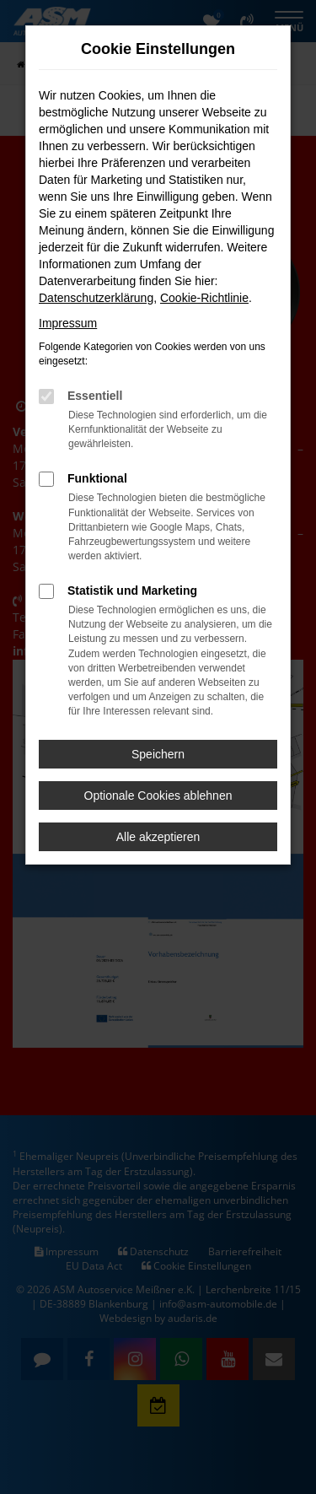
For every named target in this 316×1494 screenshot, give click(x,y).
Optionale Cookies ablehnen (158, 795)
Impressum (68, 323)
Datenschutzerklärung (96, 298)
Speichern (158, 754)
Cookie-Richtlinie (204, 298)
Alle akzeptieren (158, 837)
